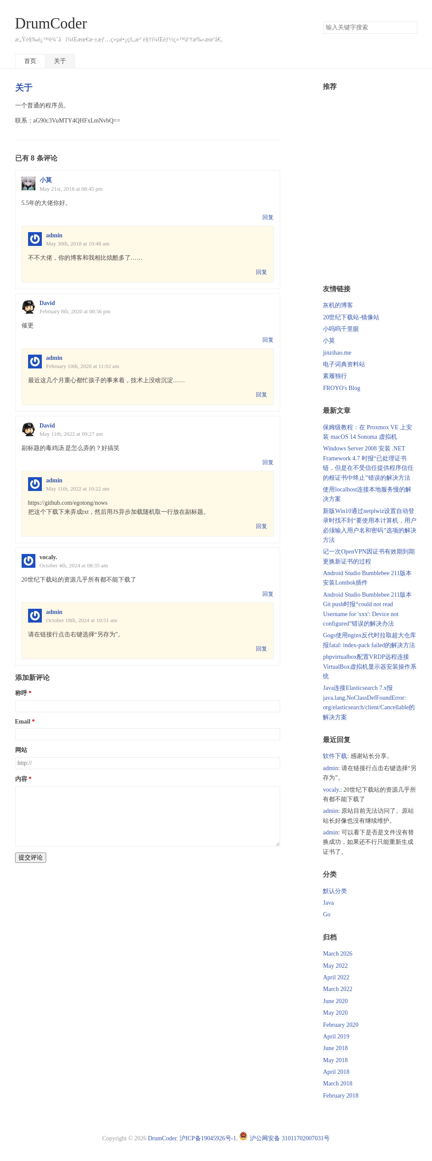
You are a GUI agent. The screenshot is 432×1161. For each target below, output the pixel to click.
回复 (268, 217)
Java (328, 903)
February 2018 (340, 1095)
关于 (60, 61)
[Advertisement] (370, 185)
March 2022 (337, 989)
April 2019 (336, 1036)
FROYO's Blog (341, 388)
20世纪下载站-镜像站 (351, 317)
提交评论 (31, 857)
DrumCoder (51, 23)
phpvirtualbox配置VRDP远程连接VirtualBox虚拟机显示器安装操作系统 (369, 667)
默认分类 (335, 891)
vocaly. (331, 790)
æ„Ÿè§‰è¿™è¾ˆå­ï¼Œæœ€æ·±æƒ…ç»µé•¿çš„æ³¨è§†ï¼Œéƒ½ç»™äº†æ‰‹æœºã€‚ (119, 39)
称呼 (21, 693)
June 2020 (335, 1001)
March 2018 (337, 1083)
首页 (30, 61)
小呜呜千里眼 (341, 329)
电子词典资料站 (344, 364)
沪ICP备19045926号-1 (208, 1138)
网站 (21, 750)
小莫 (46, 180)
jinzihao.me (337, 352)
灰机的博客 (338, 305)
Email (23, 721)
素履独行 (335, 376)
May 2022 (335, 966)
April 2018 (336, 1072)
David (47, 303)
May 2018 (335, 1060)
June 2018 (335, 1048)
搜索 (410, 27)
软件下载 (335, 756)
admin (54, 235)
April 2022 (336, 977)
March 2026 (337, 953)
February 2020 (340, 1025)
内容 (21, 779)
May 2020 (335, 1013)
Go (326, 914)
